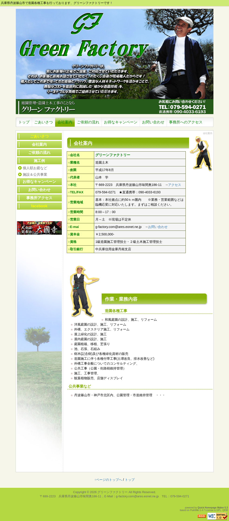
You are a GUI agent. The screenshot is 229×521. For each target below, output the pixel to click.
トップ (130, 479)
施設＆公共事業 (35, 174)
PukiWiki (194, 510)
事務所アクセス (39, 198)
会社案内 (39, 144)
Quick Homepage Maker (211, 507)
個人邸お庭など (35, 168)
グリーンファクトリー (112, 492)
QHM (225, 510)
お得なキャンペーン (39, 182)
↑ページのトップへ (108, 479)
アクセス (174, 185)
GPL (218, 510)
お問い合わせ (158, 227)
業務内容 (128, 299)
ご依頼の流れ (39, 153)
